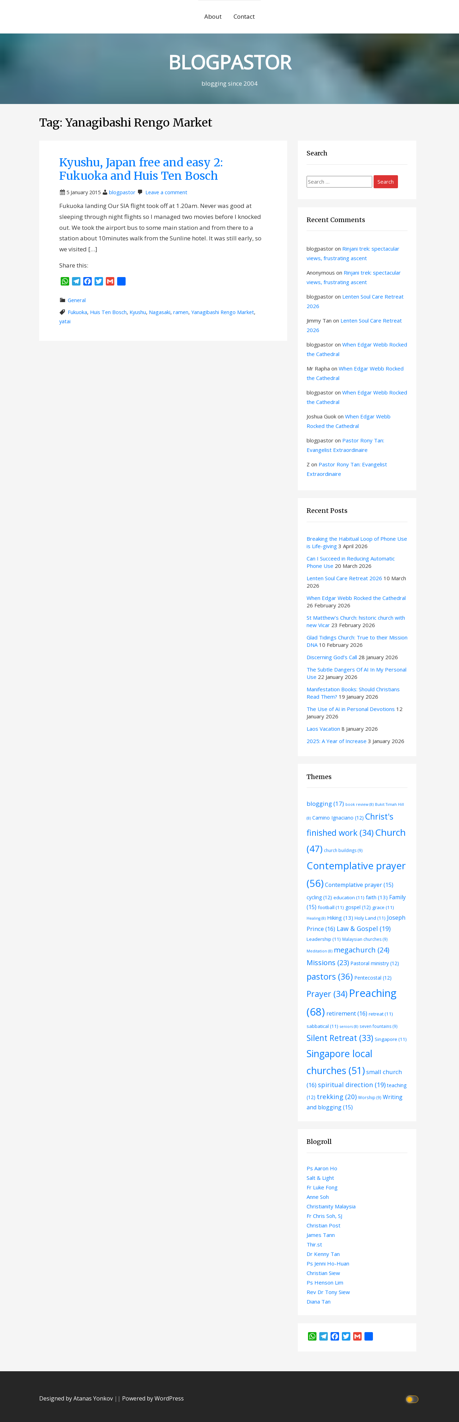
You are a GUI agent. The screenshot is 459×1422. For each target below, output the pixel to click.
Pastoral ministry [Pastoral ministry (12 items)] (374, 963)
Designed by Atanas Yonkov (76, 1398)
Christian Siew (323, 1272)
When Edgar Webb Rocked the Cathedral (356, 597)
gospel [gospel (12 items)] (358, 907)
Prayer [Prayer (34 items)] (327, 993)
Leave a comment (166, 192)
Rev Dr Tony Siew (328, 1291)
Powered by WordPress (153, 1398)
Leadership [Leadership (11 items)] (324, 939)
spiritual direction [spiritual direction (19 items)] (352, 1084)
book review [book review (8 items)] (359, 804)
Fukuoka (77, 312)
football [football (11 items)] (331, 907)
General (77, 300)
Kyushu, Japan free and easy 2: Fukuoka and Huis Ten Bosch (141, 169)
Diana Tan (319, 1301)
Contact (244, 16)
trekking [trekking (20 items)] (337, 1096)
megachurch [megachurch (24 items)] (361, 950)
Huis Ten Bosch (108, 312)
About (213, 16)
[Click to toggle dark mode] (413, 1398)
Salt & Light (320, 1177)
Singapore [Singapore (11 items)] (391, 1039)
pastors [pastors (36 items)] (330, 976)
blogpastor (122, 192)
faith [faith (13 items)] (377, 897)
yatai (65, 321)
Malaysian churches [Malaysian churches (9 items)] (365, 939)
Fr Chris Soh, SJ (324, 1215)
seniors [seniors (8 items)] (349, 1026)
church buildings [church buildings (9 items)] (343, 850)
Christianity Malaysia (331, 1206)
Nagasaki (159, 312)
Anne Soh (318, 1196)
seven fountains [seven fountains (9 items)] (379, 1026)
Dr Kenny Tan (323, 1253)
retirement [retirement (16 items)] (346, 1013)
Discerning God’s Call (332, 657)
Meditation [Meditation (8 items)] (319, 951)
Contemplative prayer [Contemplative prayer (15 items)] (359, 885)
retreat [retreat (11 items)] (381, 1014)
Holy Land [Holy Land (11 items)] (370, 918)
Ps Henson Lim (325, 1282)
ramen (180, 312)
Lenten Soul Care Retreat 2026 (344, 578)
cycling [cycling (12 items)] (319, 897)
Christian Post (323, 1225)
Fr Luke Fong (322, 1187)
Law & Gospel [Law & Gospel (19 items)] (364, 928)
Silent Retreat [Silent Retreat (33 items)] (340, 1037)
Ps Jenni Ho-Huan (328, 1263)
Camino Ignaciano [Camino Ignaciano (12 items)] (338, 817)
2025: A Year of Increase (337, 740)
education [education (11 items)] (348, 897)
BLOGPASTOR (229, 62)
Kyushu (137, 312)
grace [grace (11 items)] (383, 907)
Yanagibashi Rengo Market (222, 312)
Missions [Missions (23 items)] (328, 962)
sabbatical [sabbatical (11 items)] (322, 1026)
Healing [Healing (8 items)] (316, 918)
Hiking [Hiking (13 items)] (340, 917)
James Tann (321, 1234)
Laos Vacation (323, 728)
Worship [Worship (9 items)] (369, 1097)
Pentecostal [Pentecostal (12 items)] (373, 977)
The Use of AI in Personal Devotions (351, 708)
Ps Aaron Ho (322, 1168)
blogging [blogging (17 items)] (325, 803)
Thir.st (314, 1244)
